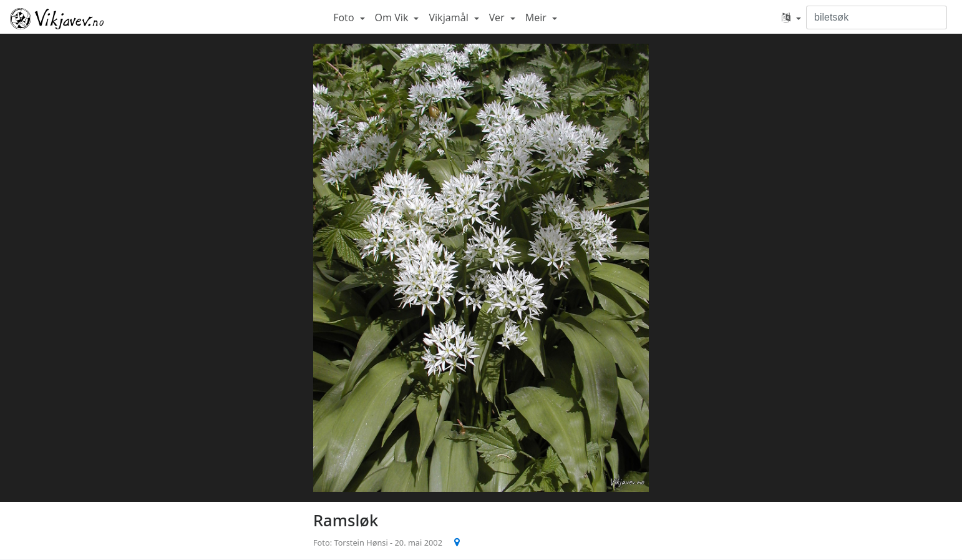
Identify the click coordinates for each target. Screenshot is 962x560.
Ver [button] (498, 17)
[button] (791, 17)
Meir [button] (537, 17)
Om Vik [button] (393, 17)
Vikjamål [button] (450, 17)
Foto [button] (345, 17)
